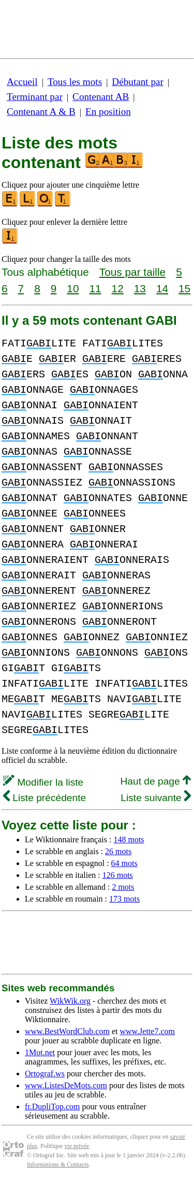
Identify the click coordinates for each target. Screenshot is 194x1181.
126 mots (117, 875)
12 (118, 288)
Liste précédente (44, 797)
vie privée (76, 1146)
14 (162, 288)
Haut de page (155, 781)
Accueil (22, 81)
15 (184, 288)
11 (95, 288)
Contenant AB (100, 96)
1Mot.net (40, 1052)
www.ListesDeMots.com (66, 1085)
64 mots (124, 863)
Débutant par (137, 81)
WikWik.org (70, 1000)
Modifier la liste (43, 782)
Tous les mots (75, 81)
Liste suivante (156, 797)
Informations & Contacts (57, 1164)
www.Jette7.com (147, 1031)
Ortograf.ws (45, 1073)
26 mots (118, 851)
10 (73, 288)
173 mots (124, 898)
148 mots (128, 839)
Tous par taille (132, 272)
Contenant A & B (41, 111)
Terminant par (35, 96)
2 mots (123, 887)
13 (140, 288)
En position (108, 111)
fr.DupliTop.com (52, 1106)
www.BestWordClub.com (67, 1031)
